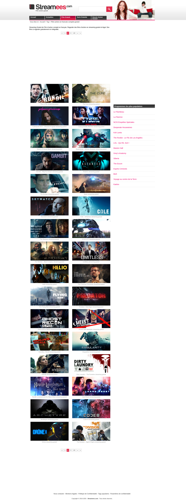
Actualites (49, 17)
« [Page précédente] (62, 33)
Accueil (33, 17)
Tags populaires (103, 494)
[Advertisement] (71, 59)
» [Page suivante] (77, 33)
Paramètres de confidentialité (120, 494)
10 (74, 33)
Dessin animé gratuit (97, 18)
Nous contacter (59, 494)
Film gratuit (65, 17)
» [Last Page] (80, 33)
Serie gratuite (82, 17)
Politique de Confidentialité (87, 494)
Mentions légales (71, 494)
